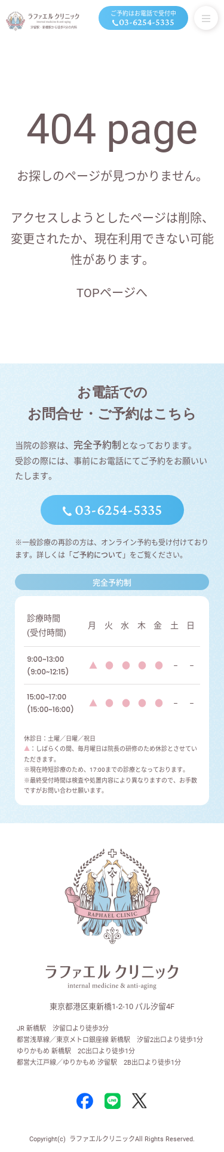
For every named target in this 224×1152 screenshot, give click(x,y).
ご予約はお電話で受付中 (143, 18)
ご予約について (97, 555)
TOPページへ (112, 293)
